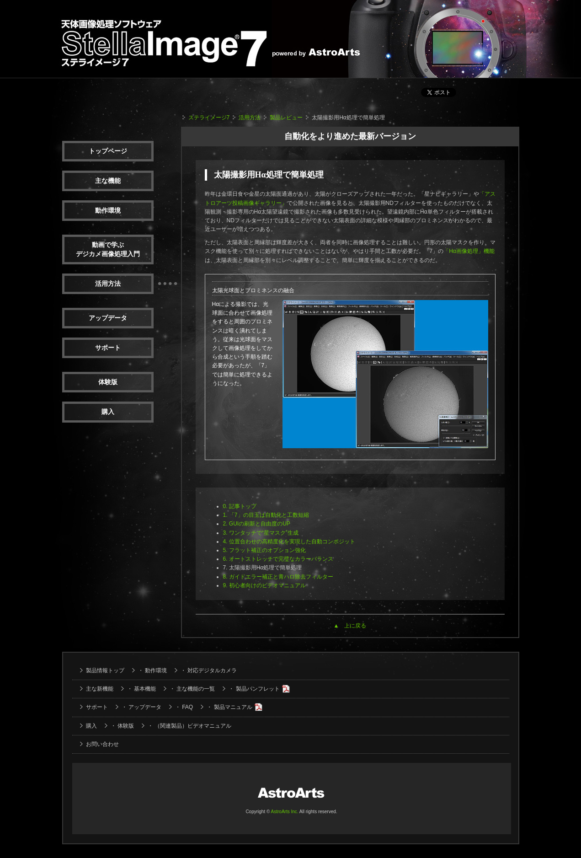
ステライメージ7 (209, 117)
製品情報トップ (105, 670)
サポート (108, 347)
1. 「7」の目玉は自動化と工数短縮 (266, 515)
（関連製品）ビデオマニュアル (193, 726)
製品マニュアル (233, 707)
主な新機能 (99, 689)
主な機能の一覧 (195, 689)
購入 (107, 411)
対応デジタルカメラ (212, 670)
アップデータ (108, 318)
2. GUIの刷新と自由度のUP (256, 523)
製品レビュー (286, 117)
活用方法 (108, 283)
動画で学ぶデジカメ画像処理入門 (108, 249)
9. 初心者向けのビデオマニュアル (264, 585)
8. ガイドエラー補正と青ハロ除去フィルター (278, 577)
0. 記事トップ (239, 506)
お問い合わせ (102, 744)
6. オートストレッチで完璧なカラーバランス (278, 559)
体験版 (107, 382)
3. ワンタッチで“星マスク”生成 (260, 533)
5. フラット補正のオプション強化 (264, 550)
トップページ (108, 151)
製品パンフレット (258, 689)
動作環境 (108, 210)
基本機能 (145, 689)
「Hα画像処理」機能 (469, 251)
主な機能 (108, 180)
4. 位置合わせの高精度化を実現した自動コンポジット (289, 541)
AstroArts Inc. (284, 811)
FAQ (187, 707)
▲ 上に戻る (350, 625)
